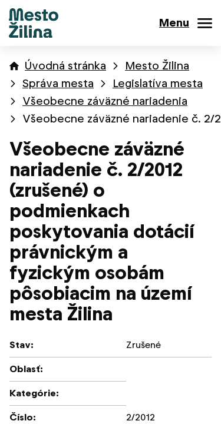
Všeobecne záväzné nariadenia (104, 101)
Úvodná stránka (65, 65)
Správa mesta (58, 83)
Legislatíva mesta (158, 83)
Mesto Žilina (157, 65)
